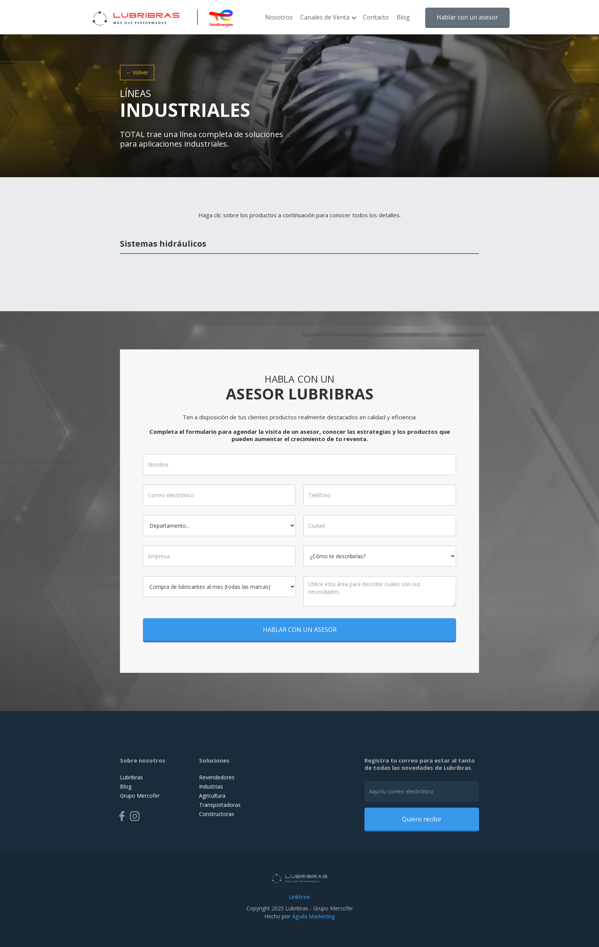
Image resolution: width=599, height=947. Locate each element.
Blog (403, 17)
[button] (327, 21)
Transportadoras (220, 804)
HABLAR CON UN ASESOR (299, 621)
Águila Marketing (313, 916)
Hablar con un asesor (467, 17)
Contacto (376, 17)
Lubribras (131, 777)
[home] (136, 17)
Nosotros (279, 17)
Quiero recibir (422, 819)
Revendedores (217, 777)
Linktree (299, 896)
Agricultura (212, 795)
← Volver (137, 72)
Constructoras (216, 814)
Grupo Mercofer (140, 795)
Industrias (211, 786)
